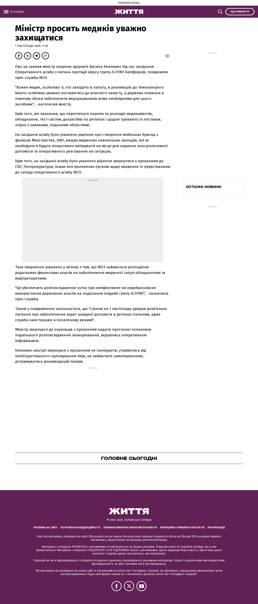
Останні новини (203, 187)
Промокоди (216, 527)
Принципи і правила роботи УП (182, 527)
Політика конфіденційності (80, 527)
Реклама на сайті (45, 527)
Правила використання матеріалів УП (130, 527)
